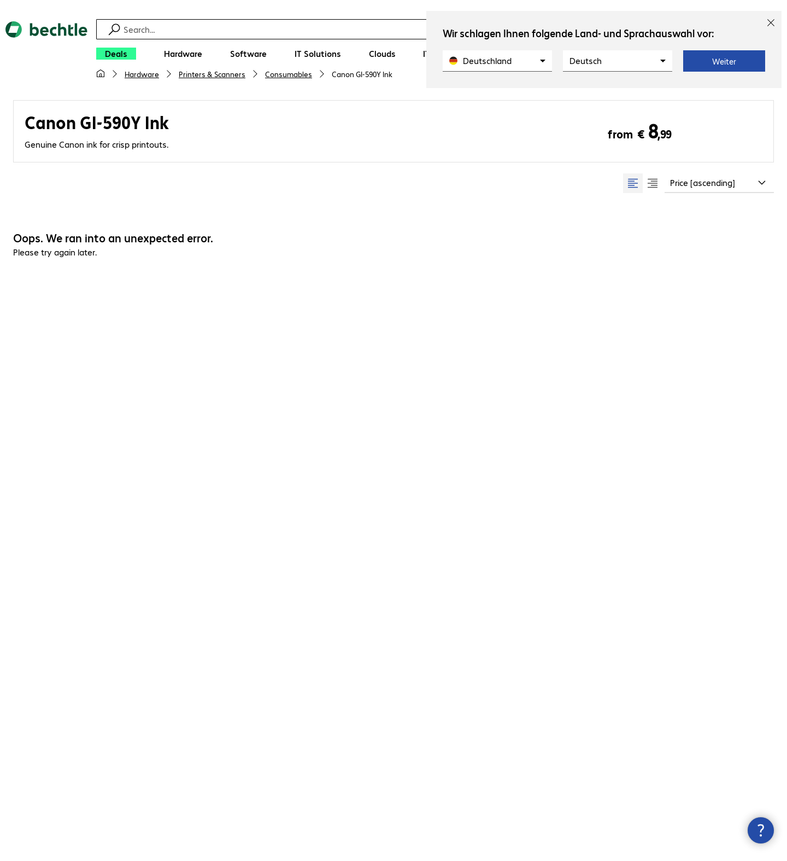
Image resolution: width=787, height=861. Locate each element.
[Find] (400, 29)
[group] (642, 183)
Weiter (724, 61)
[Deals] (116, 54)
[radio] (633, 183)
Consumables (288, 74)
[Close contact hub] (761, 830)
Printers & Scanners (212, 74)
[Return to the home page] (46, 54)
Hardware (142, 74)
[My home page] (100, 74)
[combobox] (719, 183)
